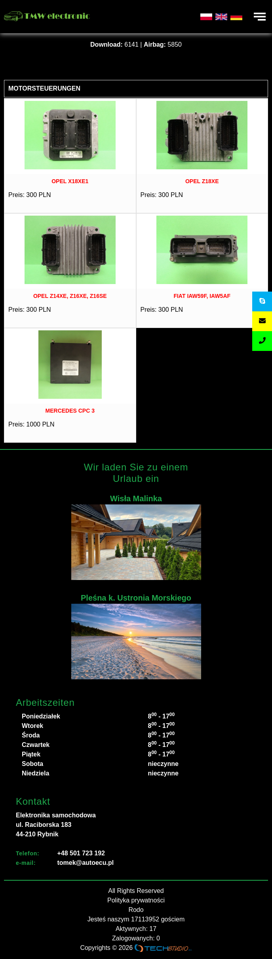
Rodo (135, 909)
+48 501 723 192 (81, 853)
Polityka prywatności (136, 900)
